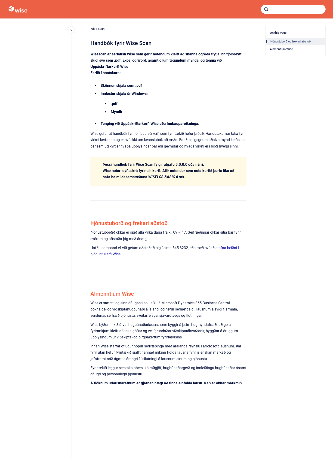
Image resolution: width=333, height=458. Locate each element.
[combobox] (293, 9)
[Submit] (266, 9)
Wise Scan (97, 28)
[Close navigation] (71, 29)
